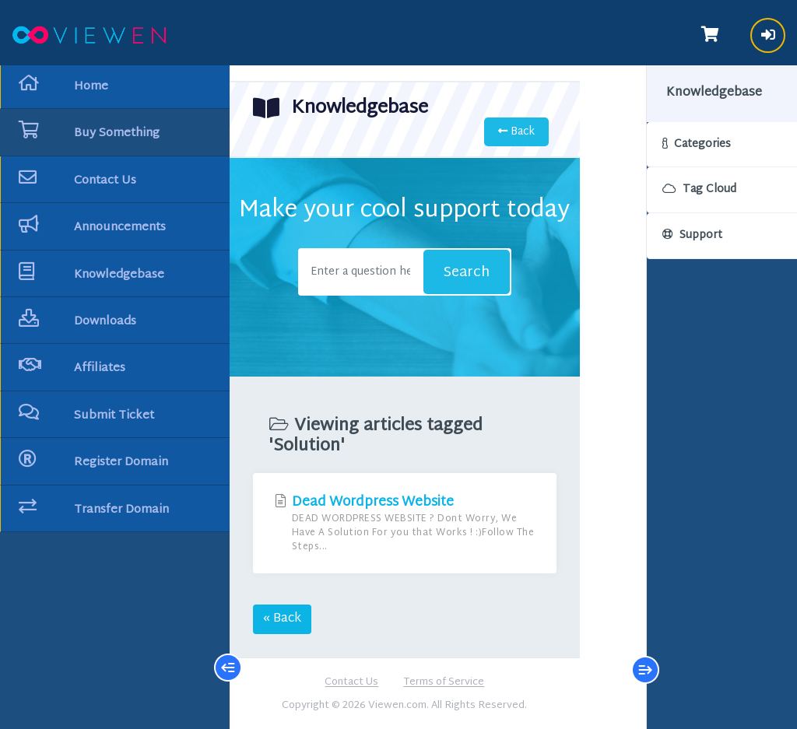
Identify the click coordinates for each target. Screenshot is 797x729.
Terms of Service (437, 683)
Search (456, 273)
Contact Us (345, 683)
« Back (282, 619)
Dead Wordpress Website (397, 523)
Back (502, 132)
